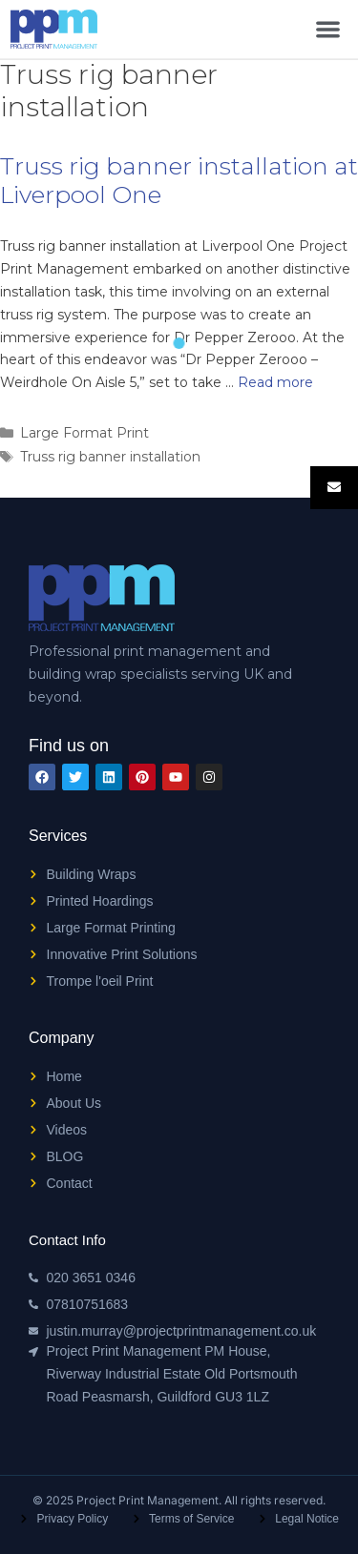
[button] (327, 29)
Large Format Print (84, 432)
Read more (275, 382)
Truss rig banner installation (110, 456)
